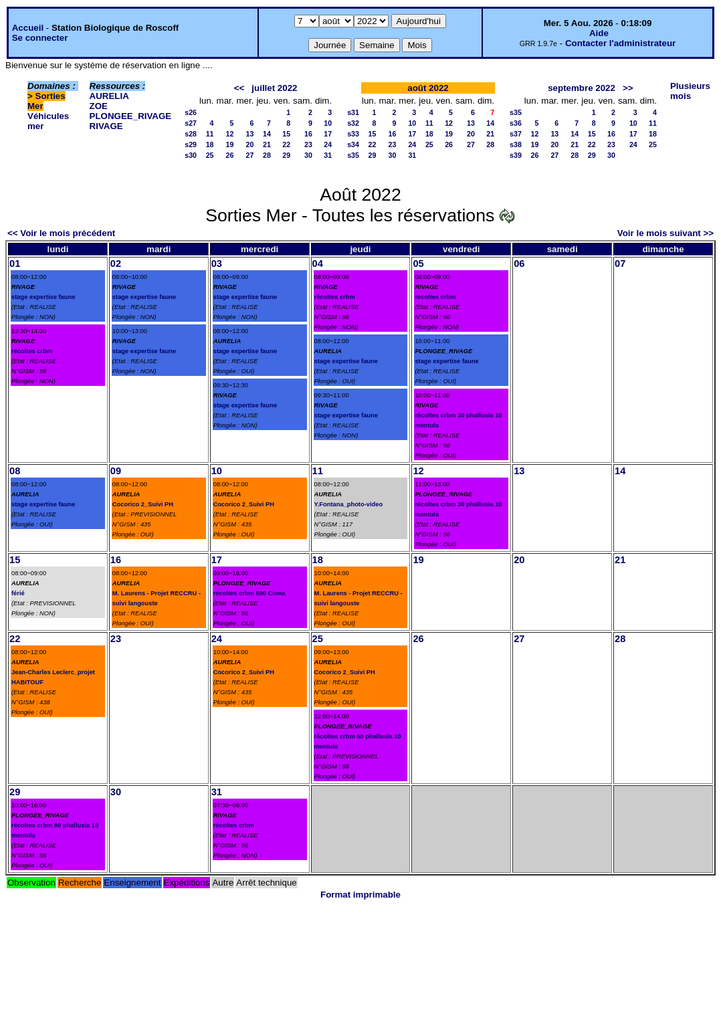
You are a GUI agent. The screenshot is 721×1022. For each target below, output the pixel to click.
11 (210, 134)
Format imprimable (360, 895)
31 (328, 155)
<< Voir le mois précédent (61, 233)
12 (230, 134)
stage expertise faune (43, 297)
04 (317, 263)
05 (418, 263)
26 (230, 155)
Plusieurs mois (690, 91)
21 (267, 144)
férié (18, 593)
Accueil (27, 28)
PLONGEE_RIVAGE (131, 116)
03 (216, 263)
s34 (353, 144)
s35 (353, 155)
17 (328, 134)
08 (14, 471)
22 (286, 144)
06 (519, 263)
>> (628, 88)
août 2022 (428, 88)
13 (250, 134)
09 (115, 471)
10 (328, 123)
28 (267, 155)
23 (308, 144)
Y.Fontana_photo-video (348, 504)
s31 (353, 112)
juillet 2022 (274, 88)
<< (239, 88)
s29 (191, 144)
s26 (191, 112)
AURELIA (109, 96)
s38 (516, 144)
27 (250, 155)
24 (328, 144)
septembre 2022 (581, 88)
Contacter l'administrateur (620, 43)
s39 (516, 155)
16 (308, 134)
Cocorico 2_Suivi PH (142, 504)
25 (210, 155)
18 (210, 144)
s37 (516, 134)
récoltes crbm (31, 351)
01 (14, 263)
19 (230, 144)
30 (308, 155)
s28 (191, 134)
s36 (516, 123)
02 (115, 263)
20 (250, 144)
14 (267, 134)
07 (620, 263)
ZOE (99, 106)
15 (286, 134)
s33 (353, 134)
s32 (353, 123)
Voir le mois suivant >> (665, 233)
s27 (191, 123)
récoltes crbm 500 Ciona (249, 593)
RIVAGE (106, 126)
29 (286, 155)
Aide (599, 33)
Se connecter (40, 38)
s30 (191, 155)
